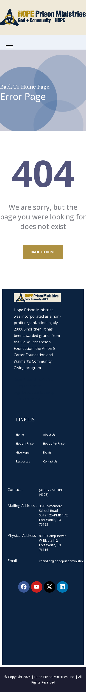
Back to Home (43, 252)
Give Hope (23, 452)
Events (47, 452)
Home (20, 435)
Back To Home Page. (25, 86)
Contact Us (50, 461)
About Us (49, 435)
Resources (23, 461)
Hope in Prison (25, 443)
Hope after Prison (54, 443)
